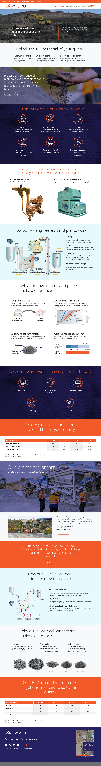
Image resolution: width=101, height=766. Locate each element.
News (87, 6)
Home (56, 6)
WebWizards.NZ (63, 764)
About (83, 6)
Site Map (29, 748)
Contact (92, 6)
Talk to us (66, 38)
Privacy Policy (22, 748)
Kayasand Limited (42, 764)
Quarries (62, 6)
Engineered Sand (70, 6)
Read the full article (63, 533)
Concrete (78, 6)
